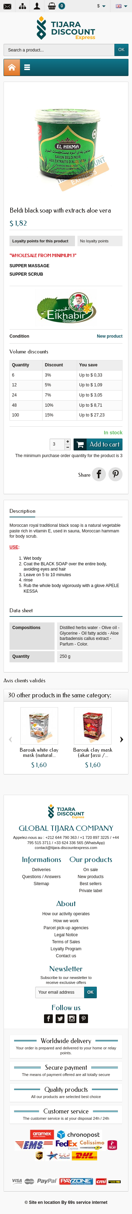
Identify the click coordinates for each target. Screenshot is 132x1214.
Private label (90, 890)
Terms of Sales (66, 941)
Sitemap (41, 883)
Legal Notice (66, 934)
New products (90, 876)
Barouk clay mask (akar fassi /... (92, 752)
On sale (90, 869)
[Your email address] (59, 993)
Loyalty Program (66, 948)
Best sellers (90, 883)
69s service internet (87, 1202)
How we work (66, 920)
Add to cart (96, 444)
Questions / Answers (41, 876)
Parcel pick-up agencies (66, 927)
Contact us (66, 955)
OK (121, 49)
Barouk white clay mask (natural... (39, 752)
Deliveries (41, 869)
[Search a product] (59, 50)
